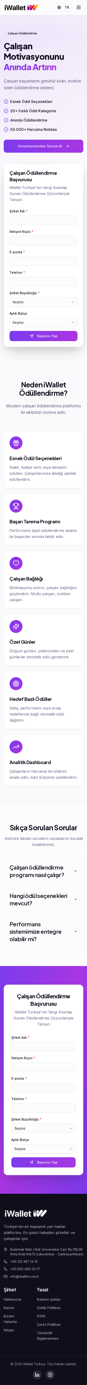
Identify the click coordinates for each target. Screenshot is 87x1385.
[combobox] (43, 302)
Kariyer (9, 1308)
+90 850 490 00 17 (22, 1269)
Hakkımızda (12, 1299)
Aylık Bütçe (18, 313)
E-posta (17, 252)
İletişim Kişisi (21, 232)
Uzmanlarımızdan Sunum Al (43, 146)
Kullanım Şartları (49, 1299)
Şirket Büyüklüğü (25, 293)
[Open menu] (78, 7)
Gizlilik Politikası (49, 1308)
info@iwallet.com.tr (21, 1276)
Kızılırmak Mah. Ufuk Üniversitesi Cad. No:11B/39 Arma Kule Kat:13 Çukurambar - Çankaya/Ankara (43, 1251)
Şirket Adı (19, 211)
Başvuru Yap (44, 336)
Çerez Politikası (49, 1324)
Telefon (17, 272)
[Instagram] (50, 1374)
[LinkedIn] (37, 1374)
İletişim (9, 1330)
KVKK (41, 1316)
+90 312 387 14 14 (21, 1261)
